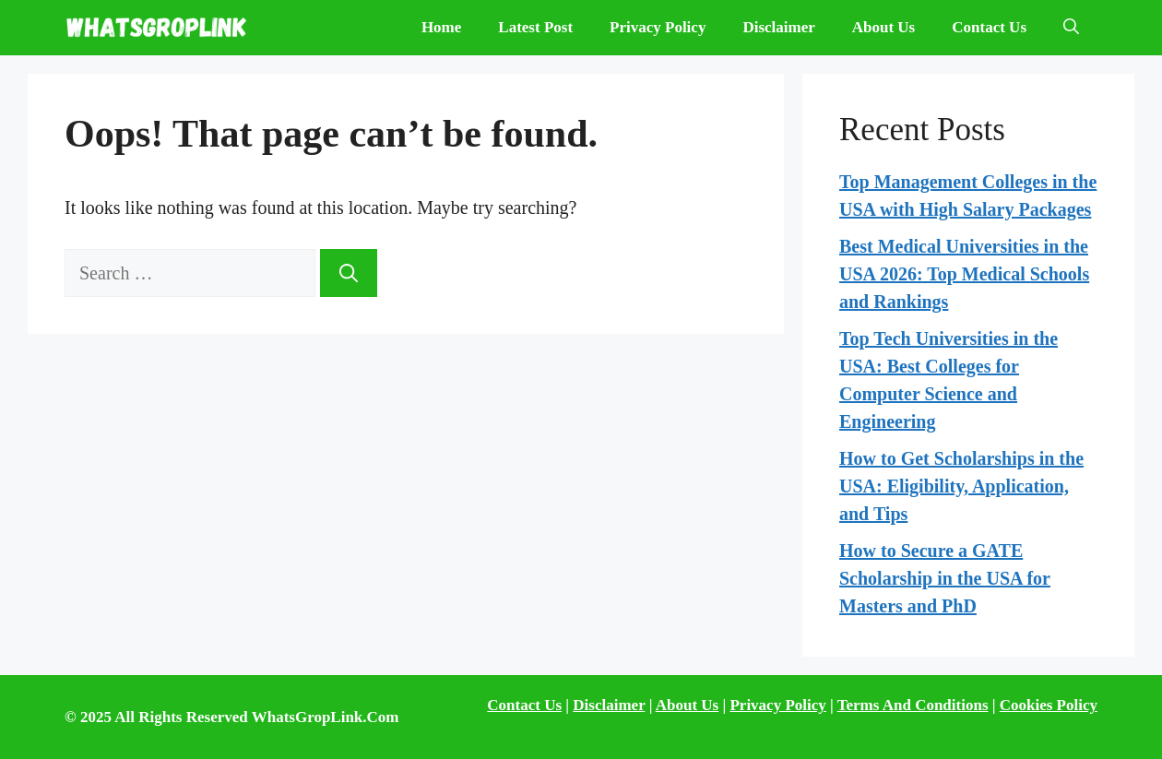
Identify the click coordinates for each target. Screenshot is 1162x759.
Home (441, 27)
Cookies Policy (1048, 705)
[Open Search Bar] (1071, 27)
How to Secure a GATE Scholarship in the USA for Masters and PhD (944, 578)
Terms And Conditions (913, 705)
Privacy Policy (658, 27)
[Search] (348, 273)
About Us (884, 27)
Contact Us (989, 27)
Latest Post (535, 27)
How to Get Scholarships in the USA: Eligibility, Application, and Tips (961, 486)
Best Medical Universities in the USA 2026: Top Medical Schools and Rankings (964, 274)
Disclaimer (778, 27)
